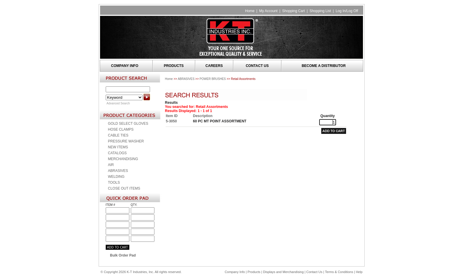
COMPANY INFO (124, 66)
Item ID (172, 116)
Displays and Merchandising (284, 272)
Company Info (235, 272)
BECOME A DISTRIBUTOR (324, 66)
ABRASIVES (186, 78)
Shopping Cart (293, 11)
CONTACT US (257, 66)
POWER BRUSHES (213, 78)
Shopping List (320, 11)
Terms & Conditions (339, 272)
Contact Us (314, 272)
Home (250, 11)
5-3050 (171, 121)
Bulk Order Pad (123, 255)
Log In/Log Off (347, 11)
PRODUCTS (174, 66)
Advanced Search (118, 103)
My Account (268, 11)
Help (359, 272)
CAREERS (214, 66)
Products (253, 272)
